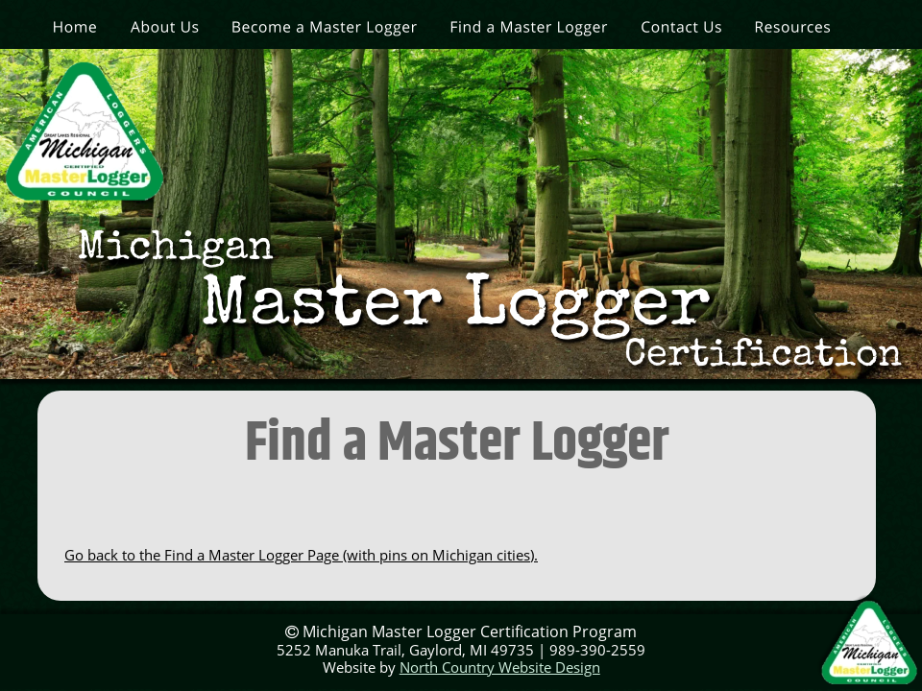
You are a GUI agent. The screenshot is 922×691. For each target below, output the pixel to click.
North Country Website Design (500, 667)
